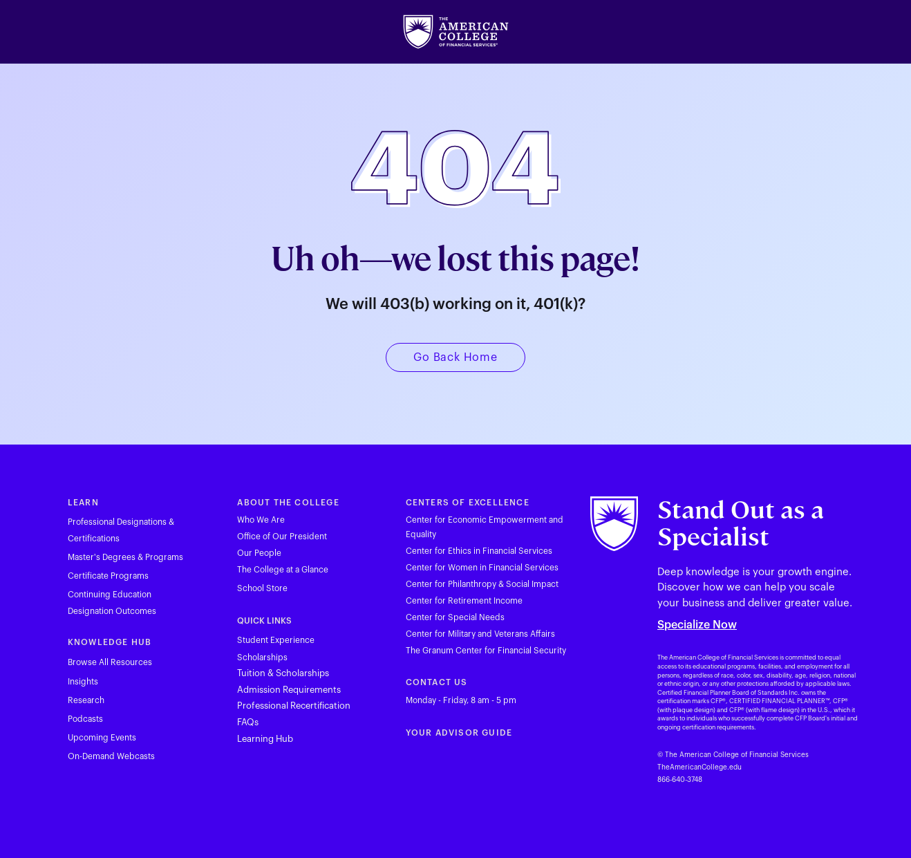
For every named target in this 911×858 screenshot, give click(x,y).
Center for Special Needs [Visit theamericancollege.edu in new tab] (455, 617)
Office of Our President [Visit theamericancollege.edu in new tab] (282, 536)
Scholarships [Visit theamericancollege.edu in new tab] (262, 657)
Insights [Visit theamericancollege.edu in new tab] (83, 682)
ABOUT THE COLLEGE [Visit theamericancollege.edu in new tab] (288, 502)
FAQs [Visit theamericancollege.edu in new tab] (248, 722)
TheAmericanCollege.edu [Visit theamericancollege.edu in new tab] (699, 767)
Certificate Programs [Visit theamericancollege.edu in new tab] (108, 576)
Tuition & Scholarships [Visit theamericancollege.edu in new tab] (283, 673)
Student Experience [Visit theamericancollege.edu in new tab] (275, 640)
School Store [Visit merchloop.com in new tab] (262, 588)
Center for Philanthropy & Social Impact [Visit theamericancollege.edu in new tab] (482, 584)
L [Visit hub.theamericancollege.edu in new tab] (239, 738)
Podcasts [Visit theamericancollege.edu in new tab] (85, 719)
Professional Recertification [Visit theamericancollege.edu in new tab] (293, 705)
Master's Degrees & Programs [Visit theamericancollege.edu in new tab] (125, 557)
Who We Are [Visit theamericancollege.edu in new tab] (261, 520)
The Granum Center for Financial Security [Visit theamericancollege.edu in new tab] (486, 650)
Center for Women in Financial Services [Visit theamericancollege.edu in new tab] (482, 567)
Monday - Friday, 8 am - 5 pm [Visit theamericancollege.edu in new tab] (461, 700)
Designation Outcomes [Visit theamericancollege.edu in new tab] (112, 611)
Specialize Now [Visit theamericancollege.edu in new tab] (697, 625)
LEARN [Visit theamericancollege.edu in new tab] (83, 502)
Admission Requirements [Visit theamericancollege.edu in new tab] (289, 689)
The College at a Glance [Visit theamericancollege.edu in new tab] (282, 570)
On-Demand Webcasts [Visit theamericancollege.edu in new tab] (111, 756)
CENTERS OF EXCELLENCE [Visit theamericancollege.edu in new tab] (467, 502)
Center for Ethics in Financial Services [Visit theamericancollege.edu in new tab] (479, 551)
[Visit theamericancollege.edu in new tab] (455, 32)
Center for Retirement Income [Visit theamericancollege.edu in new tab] (464, 601)
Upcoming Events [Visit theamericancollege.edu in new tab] (102, 738)
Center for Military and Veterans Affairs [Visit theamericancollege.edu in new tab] (480, 634)
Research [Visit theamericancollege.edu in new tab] (86, 700)
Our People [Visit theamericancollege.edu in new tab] (259, 553)
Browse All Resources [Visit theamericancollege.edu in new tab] (110, 662)
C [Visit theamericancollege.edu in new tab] (409, 682)
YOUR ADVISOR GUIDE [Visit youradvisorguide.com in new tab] (459, 733)
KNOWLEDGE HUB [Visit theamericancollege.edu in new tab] (110, 642)
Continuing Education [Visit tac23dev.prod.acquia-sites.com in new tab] (109, 594)
